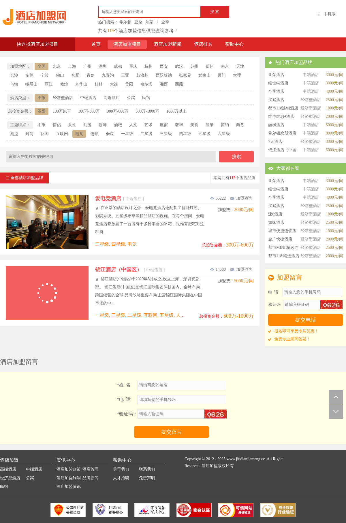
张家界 (185, 75)
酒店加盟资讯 (69, 486)
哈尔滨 (146, 84)
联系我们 (147, 469)
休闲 (45, 134)
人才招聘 (121, 478)
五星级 (204, 134)
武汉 (179, 66)
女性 (72, 125)
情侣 (57, 125)
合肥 (75, 75)
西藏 (179, 84)
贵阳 (129, 84)
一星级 (127, 134)
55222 (218, 198)
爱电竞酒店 (119, 198)
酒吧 (118, 125)
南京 (225, 66)
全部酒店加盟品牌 (24, 176)
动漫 (87, 125)
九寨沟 (108, 75)
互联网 (62, 134)
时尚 (29, 134)
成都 (118, 66)
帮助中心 (234, 44)
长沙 (14, 75)
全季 (165, 22)
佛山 (60, 75)
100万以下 (62, 111)
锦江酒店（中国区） (130, 269)
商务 (240, 125)
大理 (237, 75)
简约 (225, 125)
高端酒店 (112, 98)
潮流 (14, 134)
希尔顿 (125, 22)
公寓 (131, 98)
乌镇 (14, 84)
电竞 (79, 134)
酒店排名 (203, 44)
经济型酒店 (63, 98)
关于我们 (121, 469)
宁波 (45, 75)
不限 (41, 98)
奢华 (179, 125)
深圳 (103, 66)
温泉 (210, 125)
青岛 (90, 75)
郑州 (210, 66)
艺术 (148, 125)
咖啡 (103, 125)
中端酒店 (88, 98)
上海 (72, 66)
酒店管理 (90, 469)
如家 (149, 22)
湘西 (164, 84)
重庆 (133, 66)
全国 (41, 66)
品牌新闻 (90, 478)
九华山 (81, 84)
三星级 (166, 134)
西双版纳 (164, 75)
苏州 (194, 66)
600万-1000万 (147, 111)
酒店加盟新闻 (167, 44)
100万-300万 (89, 111)
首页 (96, 44)
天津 (240, 66)
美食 (194, 125)
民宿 (146, 98)
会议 (110, 134)
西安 (164, 66)
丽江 (49, 84)
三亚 (125, 75)
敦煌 (64, 84)
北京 (57, 66)
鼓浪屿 (142, 75)
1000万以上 (176, 111)
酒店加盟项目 (127, 44)
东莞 (29, 75)
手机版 (330, 14)
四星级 (185, 134)
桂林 (99, 84)
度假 (164, 125)
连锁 (95, 134)
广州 (87, 66)
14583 (218, 269)
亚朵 (138, 22)
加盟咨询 (241, 198)
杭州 (148, 66)
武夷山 (204, 75)
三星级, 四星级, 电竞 (116, 244)
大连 (114, 84)
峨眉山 (31, 84)
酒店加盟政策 (69, 469)
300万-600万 (118, 111)
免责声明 (147, 478)
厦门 (222, 75)
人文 (133, 125)
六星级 (224, 134)
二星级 (146, 134)
